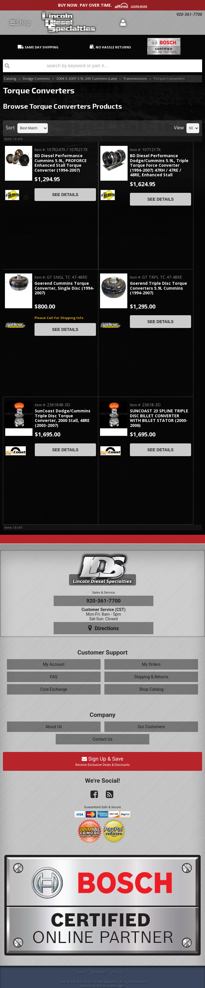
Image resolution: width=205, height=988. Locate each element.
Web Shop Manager (110, 986)
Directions (103, 628)
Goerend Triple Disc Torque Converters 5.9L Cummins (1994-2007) (158, 288)
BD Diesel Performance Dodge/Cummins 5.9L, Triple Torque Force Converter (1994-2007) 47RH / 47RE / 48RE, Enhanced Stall (159, 165)
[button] (102, 65)
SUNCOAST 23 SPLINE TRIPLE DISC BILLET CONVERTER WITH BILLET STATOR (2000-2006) (159, 418)
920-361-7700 (103, 601)
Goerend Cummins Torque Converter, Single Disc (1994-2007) (64, 288)
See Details (65, 194)
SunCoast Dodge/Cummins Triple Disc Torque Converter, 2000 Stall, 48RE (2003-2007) (62, 418)
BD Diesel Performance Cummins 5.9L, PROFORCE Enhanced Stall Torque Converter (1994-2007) (61, 163)
